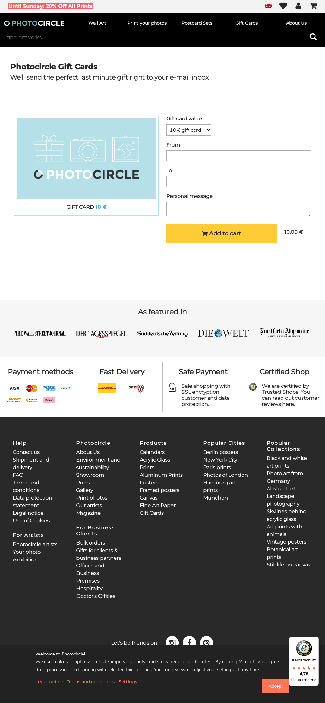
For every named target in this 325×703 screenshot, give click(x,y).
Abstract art (281, 489)
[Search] (313, 36)
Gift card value (184, 119)
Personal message (189, 196)
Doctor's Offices (95, 596)
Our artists (89, 505)
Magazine (88, 513)
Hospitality (89, 588)
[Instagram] (173, 642)
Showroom (90, 475)
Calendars (152, 452)
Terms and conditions (91, 682)
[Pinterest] (206, 642)
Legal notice (28, 513)
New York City (220, 460)
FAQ (18, 475)
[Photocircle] (34, 23)
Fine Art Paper (158, 505)
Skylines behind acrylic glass (287, 515)
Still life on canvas (288, 565)
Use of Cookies (31, 521)
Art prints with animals (284, 530)
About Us (88, 452)
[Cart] (313, 6)
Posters (149, 483)
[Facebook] (190, 642)
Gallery (84, 490)
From (173, 145)
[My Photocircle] (298, 6)
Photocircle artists (35, 544)
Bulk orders (90, 543)
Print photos (91, 498)
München (215, 498)
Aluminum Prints (161, 475)
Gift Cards (152, 513)
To (169, 171)
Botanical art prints (282, 553)
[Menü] (315, 640)
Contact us (26, 452)
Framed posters (159, 490)
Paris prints (217, 467)
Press (83, 483)
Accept (275, 686)
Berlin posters (220, 452)
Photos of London (225, 475)
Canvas (148, 498)
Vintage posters (286, 542)
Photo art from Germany (285, 477)
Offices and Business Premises (90, 573)
